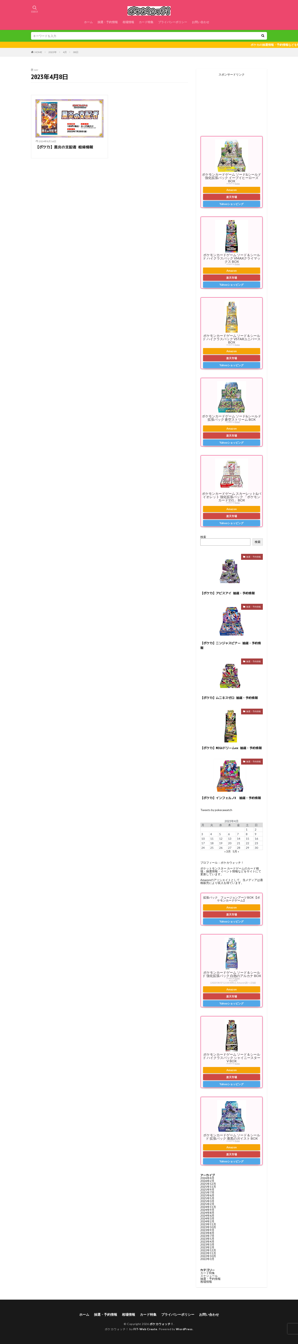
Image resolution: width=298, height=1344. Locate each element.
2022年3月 (207, 1259)
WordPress (184, 1329)
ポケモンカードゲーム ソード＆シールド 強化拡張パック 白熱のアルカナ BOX (231, 974)
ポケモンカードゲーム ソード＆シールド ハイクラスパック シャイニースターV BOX (231, 1057)
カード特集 (146, 22)
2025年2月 (207, 1204)
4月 (65, 52)
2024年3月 (207, 1218)
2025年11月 (208, 1186)
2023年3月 (207, 1244)
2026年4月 (207, 1178)
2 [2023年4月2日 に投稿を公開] (255, 829)
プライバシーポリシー (172, 22)
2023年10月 (208, 1227)
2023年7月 (207, 1235)
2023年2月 (207, 1247)
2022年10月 (208, 1256)
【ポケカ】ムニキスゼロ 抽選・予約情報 (229, 698)
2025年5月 (207, 1198)
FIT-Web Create (145, 1329)
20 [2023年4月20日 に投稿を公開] (229, 843)
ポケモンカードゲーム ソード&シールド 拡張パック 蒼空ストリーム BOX (231, 417)
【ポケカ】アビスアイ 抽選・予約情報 (227, 593)
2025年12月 (208, 1183)
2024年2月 (207, 1221)
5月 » (236, 851)
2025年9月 (207, 1189)
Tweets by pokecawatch (216, 810)
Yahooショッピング (232, 204)
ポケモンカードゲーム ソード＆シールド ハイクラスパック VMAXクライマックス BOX (231, 258)
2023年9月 (207, 1230)
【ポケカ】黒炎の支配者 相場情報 (64, 147)
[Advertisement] (231, 102)
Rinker (237, 183)
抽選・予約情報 (107, 22)
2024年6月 (207, 1215)
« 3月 (227, 851)
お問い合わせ (200, 22)
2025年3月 (207, 1201)
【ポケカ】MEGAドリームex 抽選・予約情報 (231, 748)
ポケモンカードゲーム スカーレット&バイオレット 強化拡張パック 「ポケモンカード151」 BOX (231, 496)
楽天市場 (231, 197)
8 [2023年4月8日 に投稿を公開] (247, 834)
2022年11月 (208, 1253)
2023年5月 (207, 1238)
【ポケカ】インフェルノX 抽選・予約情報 (230, 798)
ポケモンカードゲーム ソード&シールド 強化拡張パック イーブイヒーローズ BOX (231, 177)
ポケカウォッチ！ (162, 1324)
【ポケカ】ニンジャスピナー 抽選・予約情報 (230, 645)
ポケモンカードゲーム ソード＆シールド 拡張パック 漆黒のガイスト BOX (231, 1136)
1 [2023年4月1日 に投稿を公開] (247, 829)
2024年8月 (207, 1212)
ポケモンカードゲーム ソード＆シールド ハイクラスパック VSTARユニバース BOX (232, 339)
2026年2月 (207, 1181)
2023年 (52, 52)
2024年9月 (207, 1209)
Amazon (231, 190)
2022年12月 (208, 1250)
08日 (75, 52)
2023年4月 (207, 1241)
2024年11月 (208, 1207)
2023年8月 (207, 1233)
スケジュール (209, 1276)
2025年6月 (207, 1195)
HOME (38, 52)
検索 (203, 537)
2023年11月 (208, 1224)
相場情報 (128, 22)
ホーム (88, 22)
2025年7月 (207, 1192)
